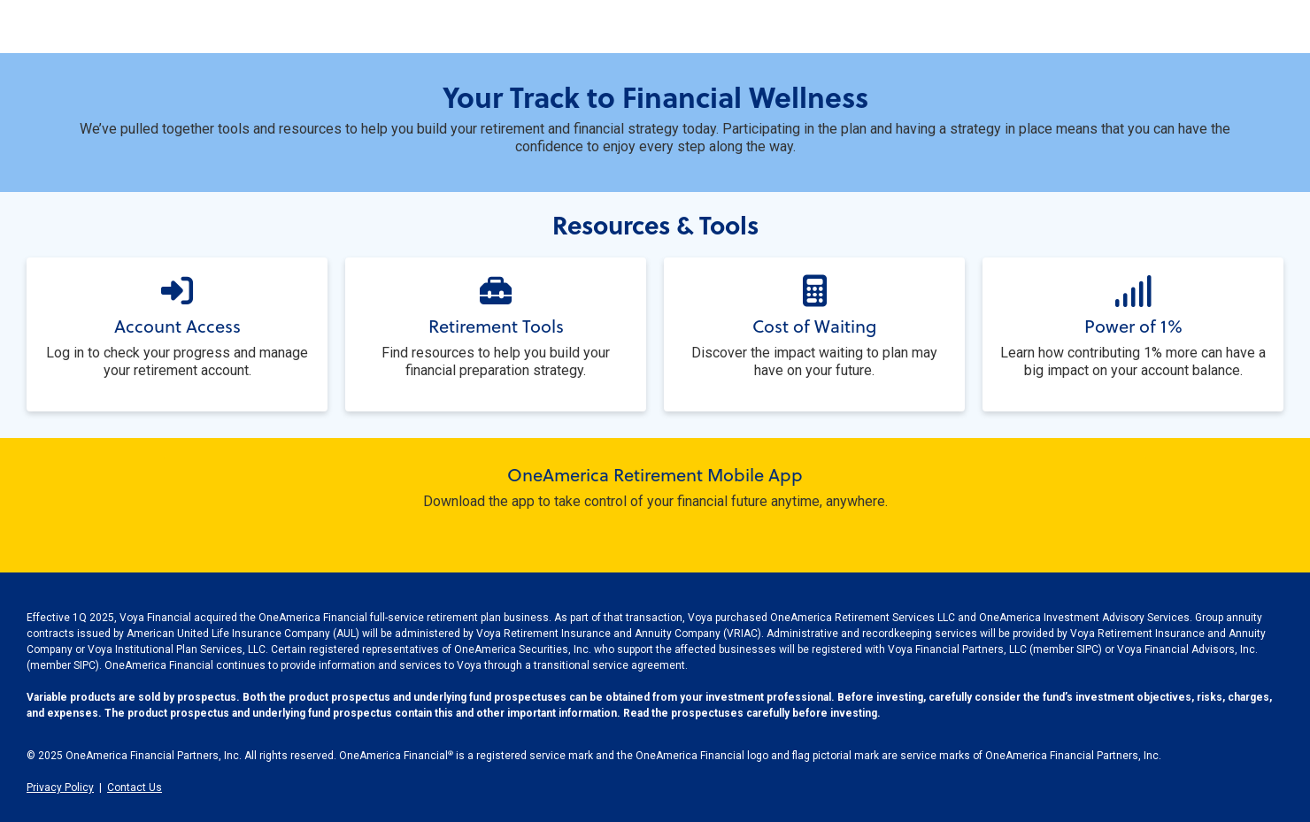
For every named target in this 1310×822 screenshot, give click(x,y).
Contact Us (134, 787)
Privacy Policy (60, 787)
